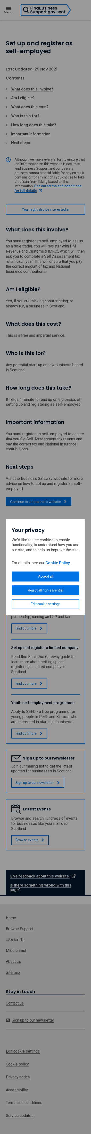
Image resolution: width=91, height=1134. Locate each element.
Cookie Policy (57, 563)
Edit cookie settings (45, 604)
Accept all (45, 576)
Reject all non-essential (45, 590)
